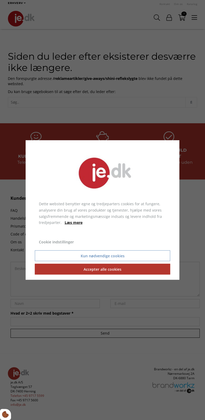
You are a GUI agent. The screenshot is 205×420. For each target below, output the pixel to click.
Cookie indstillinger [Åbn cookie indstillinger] (56, 241)
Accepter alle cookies (102, 269)
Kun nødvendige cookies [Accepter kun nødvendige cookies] (103, 255)
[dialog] (103, 210)
